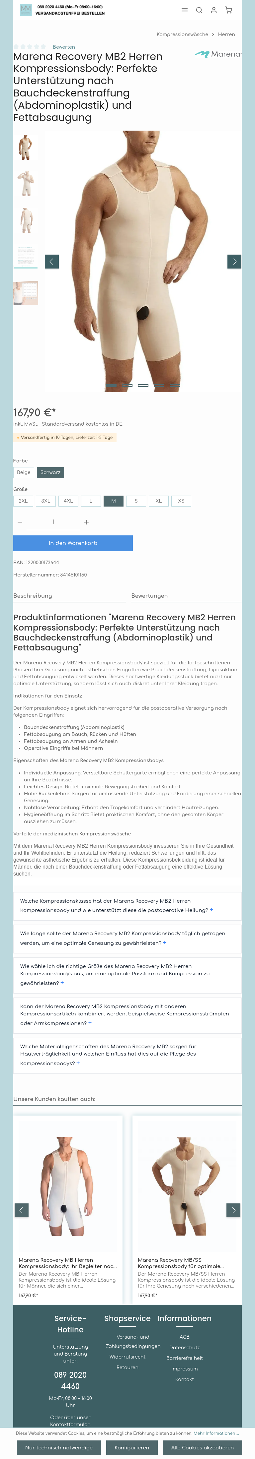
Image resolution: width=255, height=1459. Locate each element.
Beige (23, 472)
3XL (46, 501)
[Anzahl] (53, 522)
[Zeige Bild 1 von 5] (111, 385)
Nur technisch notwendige (69, 1447)
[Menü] (184, 10)
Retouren (127, 1348)
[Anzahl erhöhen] (86, 522)
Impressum (184, 1350)
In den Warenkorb (73, 543)
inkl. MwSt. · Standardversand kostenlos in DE (57, 424)
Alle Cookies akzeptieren (191, 1447)
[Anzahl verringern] (20, 522)
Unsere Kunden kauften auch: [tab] (47, 1049)
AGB (185, 1318)
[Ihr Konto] (213, 10)
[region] (127, 261)
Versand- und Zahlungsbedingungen (127, 1323)
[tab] (69, 596)
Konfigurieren (131, 1447)
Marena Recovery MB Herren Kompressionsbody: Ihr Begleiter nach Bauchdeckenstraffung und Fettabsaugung (64, 1213)
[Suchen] (199, 10)
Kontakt (184, 1360)
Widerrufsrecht (127, 1338)
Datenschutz (184, 1328)
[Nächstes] (234, 262)
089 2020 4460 (70, 1355)
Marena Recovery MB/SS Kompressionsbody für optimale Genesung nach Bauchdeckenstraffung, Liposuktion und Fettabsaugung (186, 1213)
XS (181, 501)
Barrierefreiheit (184, 1339)
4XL (68, 501)
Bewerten (61, 47)
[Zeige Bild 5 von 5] (175, 385)
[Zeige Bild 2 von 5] (127, 385)
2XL (23, 501)
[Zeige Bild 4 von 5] (159, 385)
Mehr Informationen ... (197, 1433)
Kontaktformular (69, 1398)
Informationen (185, 1299)
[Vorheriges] (52, 262)
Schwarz (47, 472)
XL (159, 501)
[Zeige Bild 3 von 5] (143, 385)
